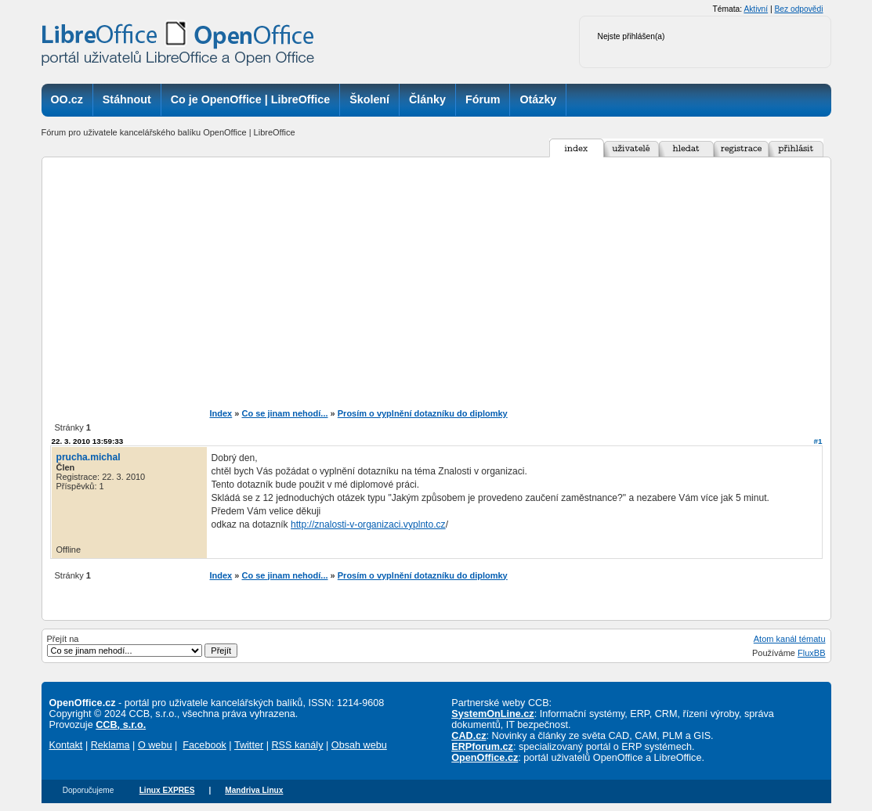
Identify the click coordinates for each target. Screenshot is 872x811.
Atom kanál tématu (790, 638)
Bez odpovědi (798, 9)
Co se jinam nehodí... (284, 413)
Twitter (248, 745)
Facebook (204, 745)
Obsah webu (359, 745)
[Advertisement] (436, 282)
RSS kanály (297, 745)
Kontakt (66, 745)
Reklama (110, 745)
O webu (155, 745)
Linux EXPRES (167, 790)
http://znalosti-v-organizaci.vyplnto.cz (368, 524)
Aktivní (756, 9)
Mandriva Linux (254, 790)
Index (221, 413)
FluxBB (811, 653)
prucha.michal (88, 457)
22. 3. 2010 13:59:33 (88, 441)
